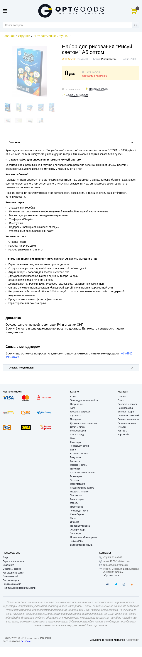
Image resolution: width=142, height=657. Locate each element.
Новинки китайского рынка (83, 537)
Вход (5, 557)
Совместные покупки (128, 419)
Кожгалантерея (78, 430)
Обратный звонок (12, 569)
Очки (72, 438)
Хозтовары (75, 442)
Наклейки (75, 468)
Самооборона (77, 514)
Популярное (76, 404)
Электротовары (78, 529)
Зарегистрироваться (13, 561)
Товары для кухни (79, 510)
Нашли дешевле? (98, 89)
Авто (72, 408)
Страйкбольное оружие (82, 488)
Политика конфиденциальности (19, 588)
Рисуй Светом (108, 59)
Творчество (76, 495)
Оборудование (77, 484)
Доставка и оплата (127, 404)
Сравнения (8, 565)
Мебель (74, 503)
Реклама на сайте (12, 584)
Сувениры (75, 415)
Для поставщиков (127, 423)
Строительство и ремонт (82, 472)
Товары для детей (79, 446)
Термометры (76, 541)
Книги (73, 449)
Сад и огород (77, 434)
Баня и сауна (77, 499)
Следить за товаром (77, 94)
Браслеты (75, 461)
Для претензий (10, 576)
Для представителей (128, 415)
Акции (73, 396)
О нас (121, 400)
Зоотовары (75, 533)
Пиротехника (76, 507)
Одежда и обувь (78, 465)
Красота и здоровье (80, 411)
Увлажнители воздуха (81, 545)
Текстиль (74, 480)
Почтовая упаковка (80, 526)
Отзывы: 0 (82, 59)
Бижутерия (75, 457)
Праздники (75, 419)
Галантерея (76, 476)
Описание (71, 142)
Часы (72, 518)
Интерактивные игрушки (50, 36)
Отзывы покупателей (71, 367)
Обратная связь (111, 575)
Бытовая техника (79, 453)
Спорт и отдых (77, 427)
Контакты (122, 430)
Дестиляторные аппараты (83, 423)
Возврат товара (126, 411)
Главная (9, 36)
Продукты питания (79, 491)
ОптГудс (26, 641)
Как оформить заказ (13, 572)
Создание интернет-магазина (107, 639)
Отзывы (122, 427)
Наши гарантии (125, 408)
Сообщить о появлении (94, 76)
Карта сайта (124, 434)
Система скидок (11, 580)
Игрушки (24, 36)
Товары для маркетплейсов (84, 400)
